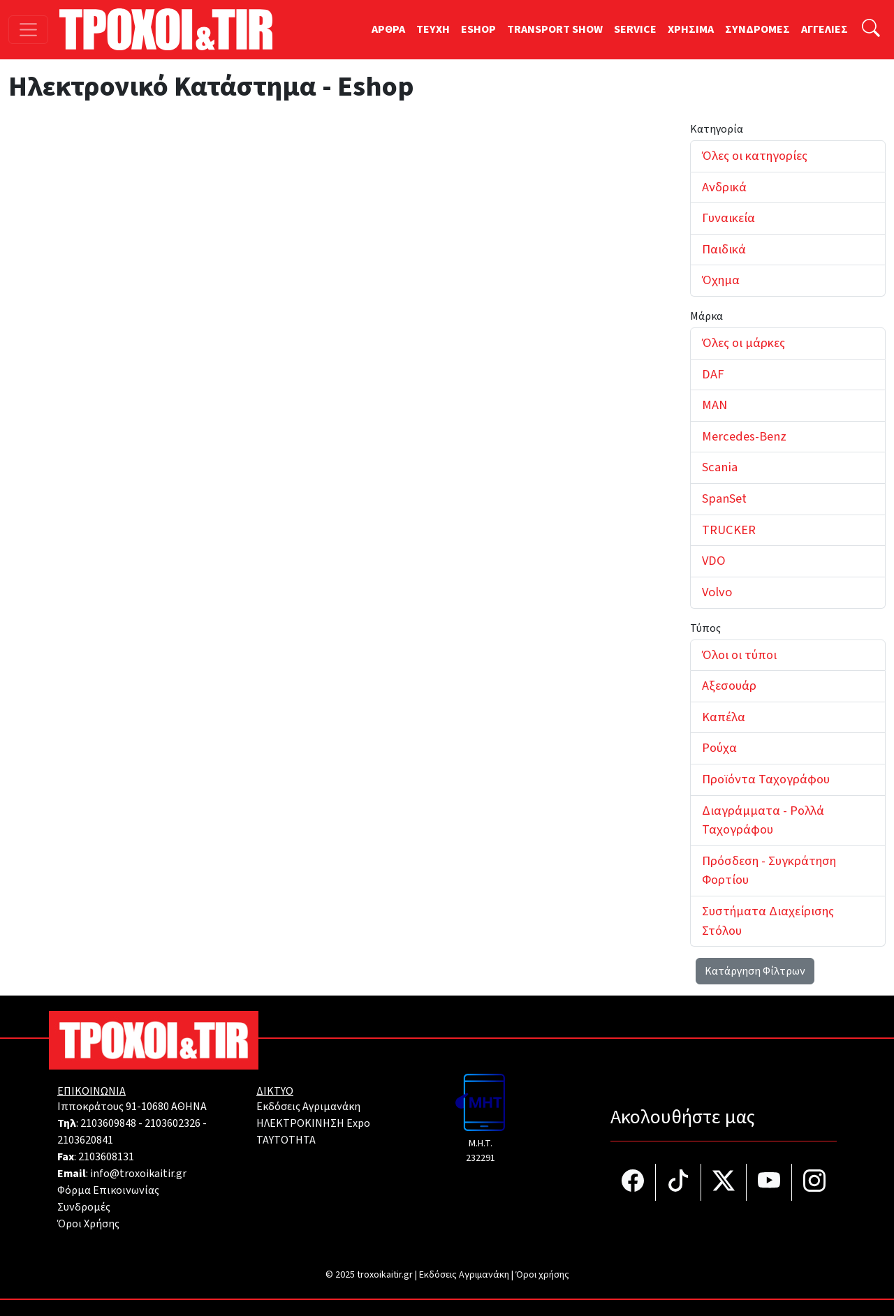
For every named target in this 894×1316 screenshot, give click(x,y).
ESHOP (478, 29)
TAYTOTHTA (286, 1140)
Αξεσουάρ (729, 686)
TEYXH (433, 29)
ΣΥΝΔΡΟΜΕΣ (757, 29)
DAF (713, 374)
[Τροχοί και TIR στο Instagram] (814, 1182)
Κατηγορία (716, 129)
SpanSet (724, 498)
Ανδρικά (724, 187)
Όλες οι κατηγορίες (754, 156)
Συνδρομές (83, 1207)
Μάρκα (706, 316)
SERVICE (635, 29)
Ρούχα (719, 748)
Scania (720, 467)
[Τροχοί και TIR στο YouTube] (769, 1182)
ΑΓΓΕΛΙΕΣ (824, 29)
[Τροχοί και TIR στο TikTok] (678, 1182)
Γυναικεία (728, 218)
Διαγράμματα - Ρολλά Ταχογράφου (763, 820)
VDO (714, 561)
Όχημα (721, 280)
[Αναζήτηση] (871, 29)
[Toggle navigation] (28, 29)
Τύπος (705, 628)
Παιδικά (724, 249)
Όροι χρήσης (542, 1275)
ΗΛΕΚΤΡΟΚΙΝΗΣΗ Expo (313, 1123)
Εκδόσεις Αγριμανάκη (308, 1106)
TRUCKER (729, 530)
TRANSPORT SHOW (555, 29)
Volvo (717, 592)
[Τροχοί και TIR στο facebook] (633, 1182)
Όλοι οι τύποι (739, 655)
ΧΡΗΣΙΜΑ (691, 29)
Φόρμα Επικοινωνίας (108, 1190)
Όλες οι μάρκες (743, 343)
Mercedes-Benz (744, 436)
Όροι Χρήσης (88, 1224)
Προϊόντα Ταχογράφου (766, 779)
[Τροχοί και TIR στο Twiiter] (724, 1182)
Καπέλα (723, 717)
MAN (714, 405)
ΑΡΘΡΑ (388, 29)
